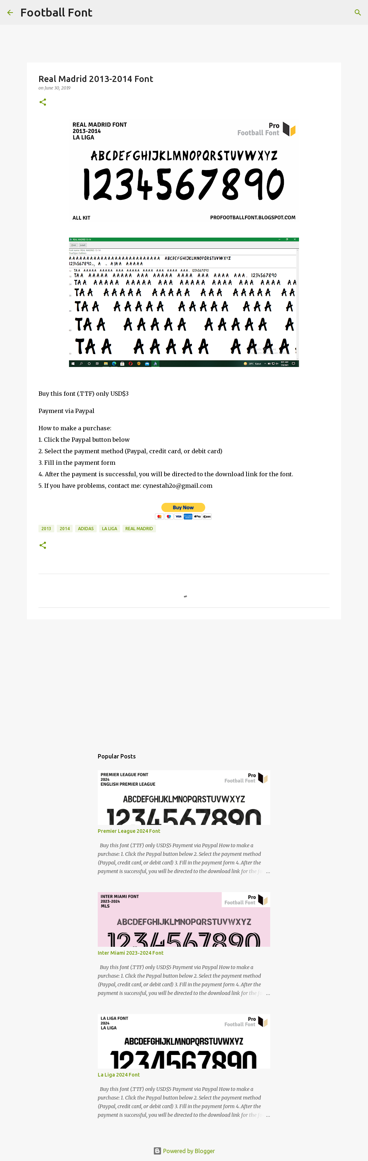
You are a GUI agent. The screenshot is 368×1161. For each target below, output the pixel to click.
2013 (46, 528)
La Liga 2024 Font (119, 1075)
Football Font (56, 12)
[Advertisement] (184, 680)
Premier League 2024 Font (129, 831)
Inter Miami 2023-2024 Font (131, 953)
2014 (65, 528)
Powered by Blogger (184, 1151)
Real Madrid (139, 528)
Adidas (86, 528)
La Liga (109, 528)
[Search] (102, 12)
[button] (42, 102)
